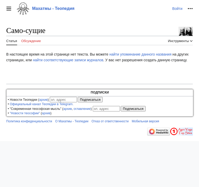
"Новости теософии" (25, 113)
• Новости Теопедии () (28, 100)
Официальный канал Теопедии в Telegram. (42, 104)
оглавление (82, 109)
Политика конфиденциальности (29, 121)
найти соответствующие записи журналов (68, 60)
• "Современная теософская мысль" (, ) (50, 109)
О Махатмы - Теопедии (71, 121)
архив (43, 100)
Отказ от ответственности (110, 121)
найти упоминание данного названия (140, 54)
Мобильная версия (145, 121)
